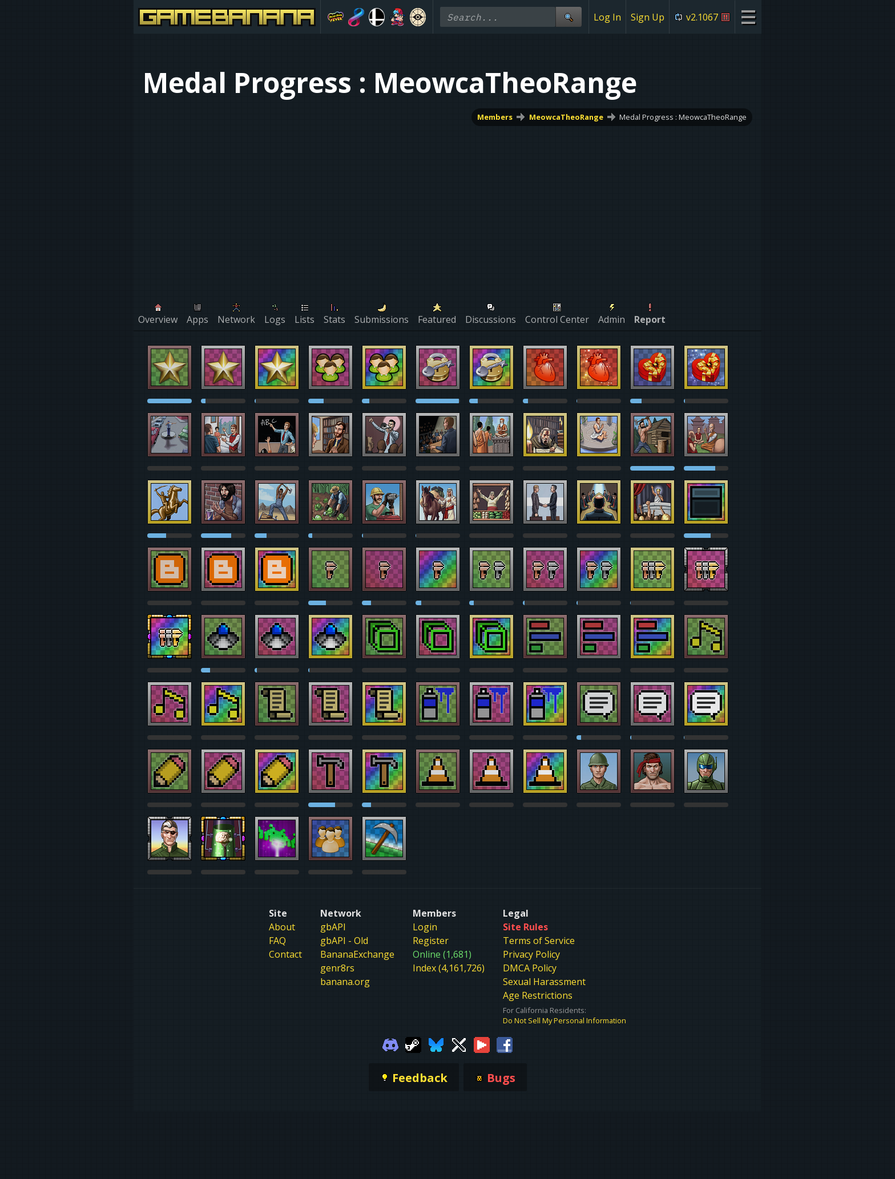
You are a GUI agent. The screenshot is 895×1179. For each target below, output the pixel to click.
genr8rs (337, 968)
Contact (285, 954)
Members (495, 117)
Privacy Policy (531, 954)
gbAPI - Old (344, 940)
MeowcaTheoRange (566, 117)
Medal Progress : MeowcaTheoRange (683, 117)
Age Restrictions (538, 995)
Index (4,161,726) (449, 968)
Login (425, 927)
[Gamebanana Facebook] (504, 1044)
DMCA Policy (530, 968)
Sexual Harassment (544, 981)
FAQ (277, 940)
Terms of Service (539, 940)
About (282, 927)
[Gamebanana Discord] (390, 1044)
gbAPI (333, 927)
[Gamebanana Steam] (413, 1044)
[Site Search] (568, 17)
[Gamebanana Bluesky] (436, 1044)
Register (431, 940)
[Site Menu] (748, 17)
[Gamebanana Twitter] (459, 1044)
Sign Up (647, 17)
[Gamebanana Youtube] (482, 1044)
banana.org (345, 981)
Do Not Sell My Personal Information (564, 1020)
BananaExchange (357, 954)
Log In (607, 17)
